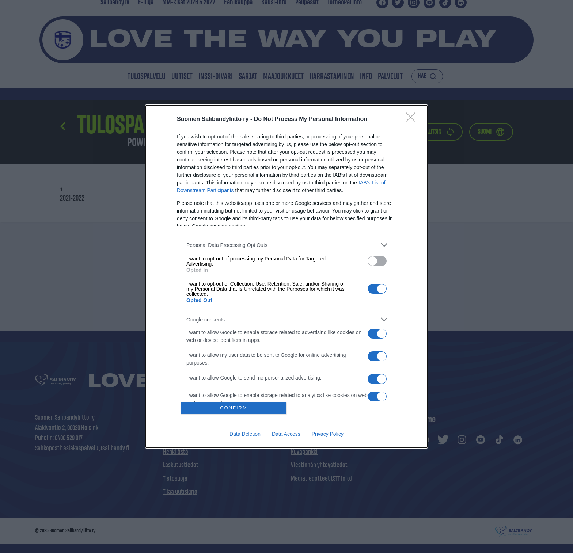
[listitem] (286, 245)
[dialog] (286, 276)
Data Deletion (245, 434)
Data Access (286, 434)
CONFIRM (233, 408)
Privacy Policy (328, 434)
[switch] (377, 261)
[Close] (413, 119)
